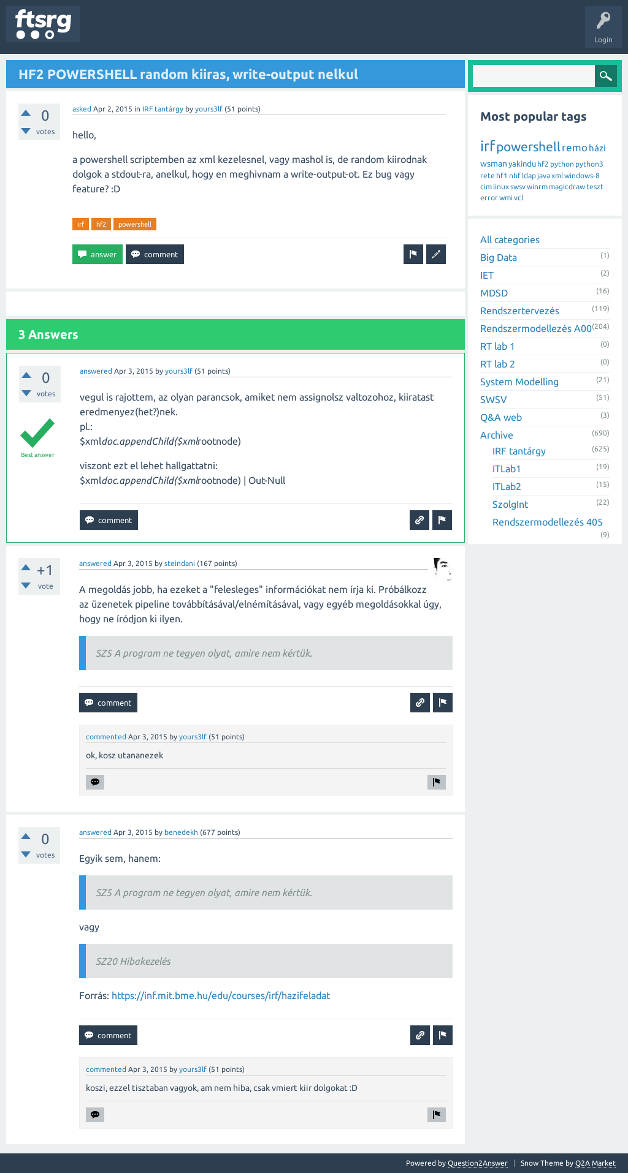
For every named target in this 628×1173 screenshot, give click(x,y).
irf (80, 224)
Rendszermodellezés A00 (536, 328)
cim (486, 186)
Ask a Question (362, 33)
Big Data (498, 257)
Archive (496, 434)
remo (575, 147)
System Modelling (519, 381)
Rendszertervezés (519, 310)
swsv (518, 186)
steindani (179, 563)
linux (501, 186)
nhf (515, 175)
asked (81, 109)
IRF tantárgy (162, 109)
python (562, 164)
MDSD (494, 292)
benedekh (181, 832)
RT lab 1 (497, 346)
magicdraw (567, 186)
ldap (529, 175)
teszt (594, 186)
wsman (493, 163)
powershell (134, 224)
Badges (281, 33)
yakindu (522, 163)
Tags (204, 33)
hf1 (502, 175)
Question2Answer (478, 1163)
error (489, 198)
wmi (506, 198)
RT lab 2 (497, 363)
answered (96, 371)
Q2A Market (595, 1163)
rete (487, 175)
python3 (589, 164)
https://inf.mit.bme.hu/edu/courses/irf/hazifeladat (221, 995)
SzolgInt (510, 504)
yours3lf (209, 109)
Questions (106, 33)
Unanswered (158, 33)
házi (597, 148)
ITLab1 (506, 468)
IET (487, 275)
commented (106, 737)
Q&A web (501, 417)
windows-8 (582, 175)
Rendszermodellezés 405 (547, 521)
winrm (537, 186)
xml (557, 175)
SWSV (493, 399)
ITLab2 (506, 486)
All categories (510, 239)
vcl (518, 198)
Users (243, 33)
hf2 (101, 224)
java (543, 175)
